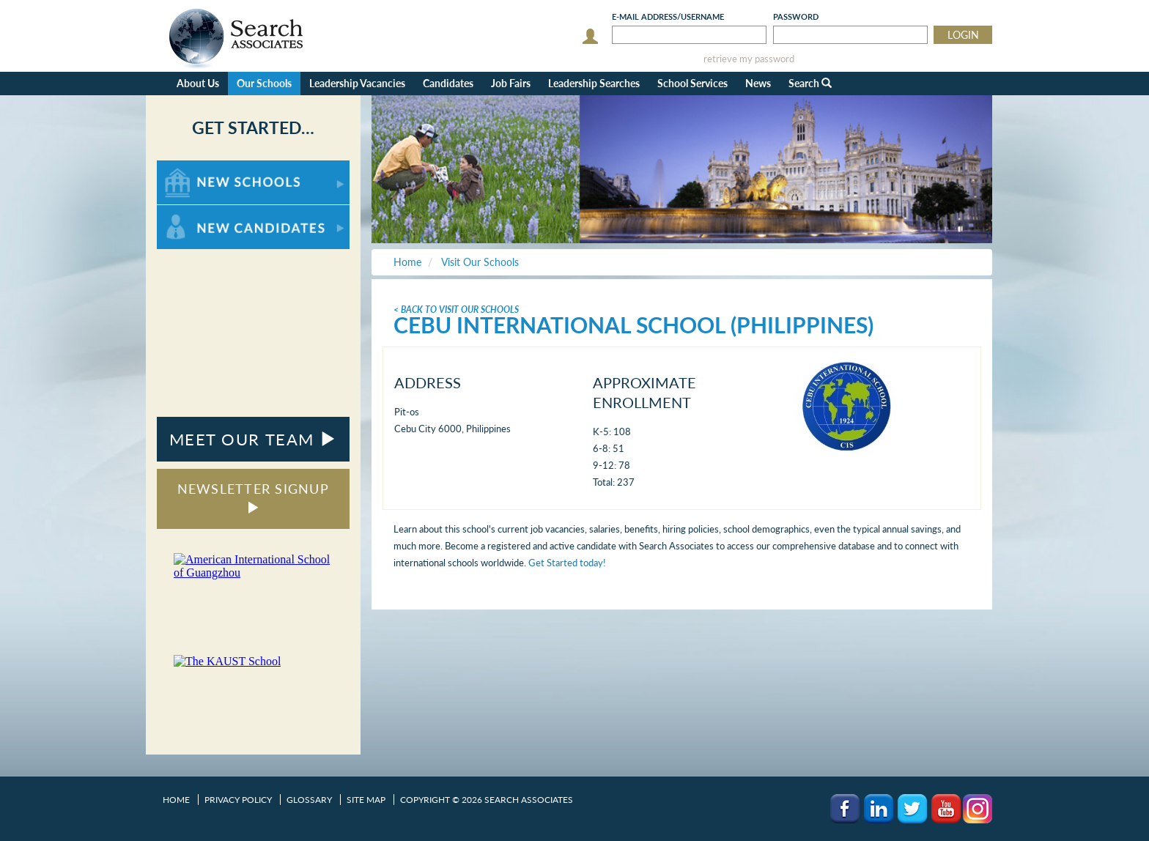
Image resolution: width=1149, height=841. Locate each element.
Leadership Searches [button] (594, 83)
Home (176, 799)
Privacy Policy (238, 799)
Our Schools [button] (264, 83)
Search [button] (810, 83)
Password (796, 16)
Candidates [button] (448, 83)
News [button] (758, 83)
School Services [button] (692, 83)
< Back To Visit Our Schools (456, 309)
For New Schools (195, 167)
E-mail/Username (668, 16)
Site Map (366, 799)
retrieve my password (748, 58)
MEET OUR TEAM (253, 439)
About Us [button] (198, 83)
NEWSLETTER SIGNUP (253, 497)
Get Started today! (567, 562)
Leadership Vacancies (357, 83)
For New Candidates (202, 212)
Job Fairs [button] (511, 83)
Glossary (309, 799)
